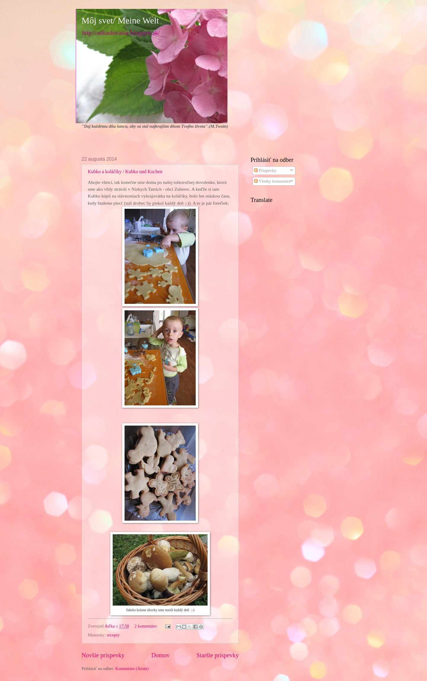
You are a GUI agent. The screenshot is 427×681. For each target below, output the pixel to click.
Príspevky (265, 170)
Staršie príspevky (218, 655)
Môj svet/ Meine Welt (120, 20)
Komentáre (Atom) (132, 668)
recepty (113, 635)
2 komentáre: (147, 626)
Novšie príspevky (103, 655)
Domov (160, 655)
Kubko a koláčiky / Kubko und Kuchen (125, 171)
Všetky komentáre (272, 181)
